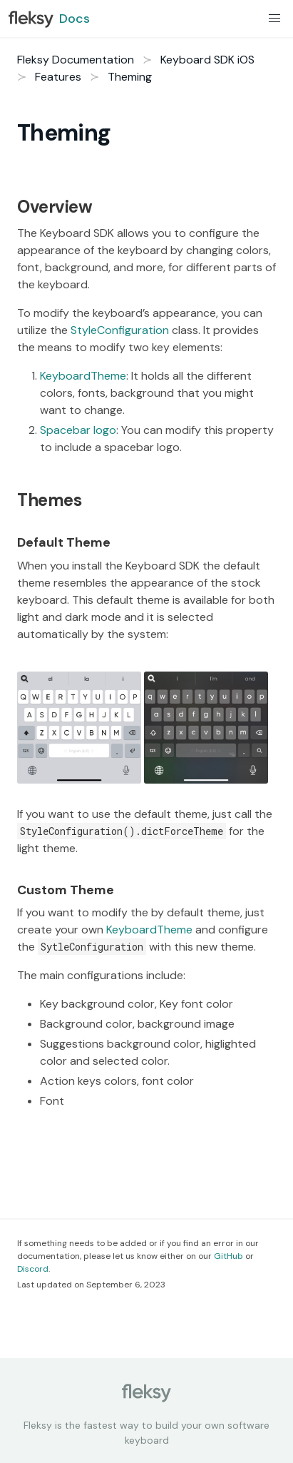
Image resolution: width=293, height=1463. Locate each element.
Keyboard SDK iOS (207, 59)
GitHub (228, 1256)
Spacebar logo (78, 429)
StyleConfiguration (120, 330)
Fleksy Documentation (75, 59)
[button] (274, 18)
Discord (32, 1269)
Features (58, 76)
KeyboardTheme (83, 375)
